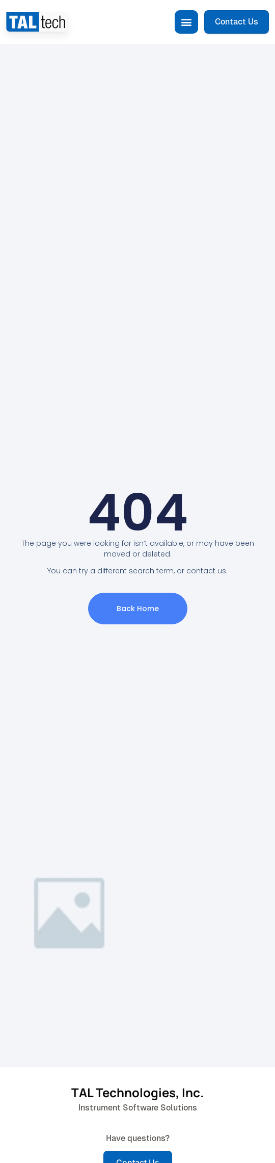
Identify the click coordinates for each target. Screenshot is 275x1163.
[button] (186, 22)
